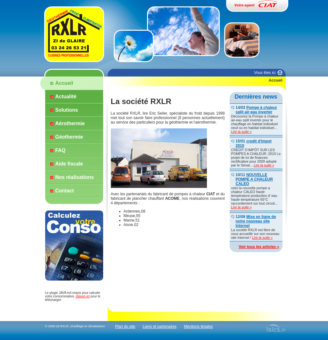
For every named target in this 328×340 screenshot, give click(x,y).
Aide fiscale (69, 163)
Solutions (66, 110)
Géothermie (69, 137)
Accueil (64, 83)
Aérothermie (70, 123)
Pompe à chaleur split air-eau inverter (256, 109)
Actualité (66, 96)
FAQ (60, 150)
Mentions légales (198, 326)
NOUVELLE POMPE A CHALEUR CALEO (254, 179)
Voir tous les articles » (259, 247)
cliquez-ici (83, 296)
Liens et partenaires (159, 326)
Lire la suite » (241, 132)
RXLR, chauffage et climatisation (82, 326)
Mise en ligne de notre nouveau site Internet (256, 221)
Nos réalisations (74, 177)
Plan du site (125, 326)
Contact (64, 190)
